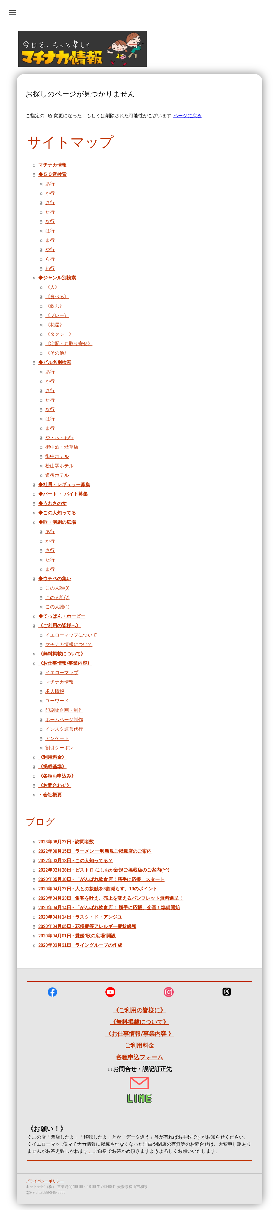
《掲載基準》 (52, 766)
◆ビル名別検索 (54, 362)
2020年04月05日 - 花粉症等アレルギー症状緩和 (87, 926)
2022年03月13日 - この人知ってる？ (75, 860)
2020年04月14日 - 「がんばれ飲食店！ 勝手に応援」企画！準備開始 (109, 907)
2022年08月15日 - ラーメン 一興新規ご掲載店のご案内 (95, 851)
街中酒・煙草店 (61, 447)
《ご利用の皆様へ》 (59, 625)
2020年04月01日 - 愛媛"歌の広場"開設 (77, 936)
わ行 (50, 268)
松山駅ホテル (59, 466)
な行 (50, 221)
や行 (50, 249)
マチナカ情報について (68, 644)
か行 (50, 193)
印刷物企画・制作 (64, 710)
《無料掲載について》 (61, 654)
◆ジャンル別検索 (57, 278)
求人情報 (54, 691)
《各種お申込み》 (57, 776)
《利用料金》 (52, 757)
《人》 (52, 287)
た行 (50, 212)
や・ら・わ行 (59, 437)
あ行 (50, 184)
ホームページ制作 (64, 719)
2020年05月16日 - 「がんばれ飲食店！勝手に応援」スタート (101, 879)
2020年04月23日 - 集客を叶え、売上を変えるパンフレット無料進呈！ (110, 898)
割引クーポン (59, 748)
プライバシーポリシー (45, 1181)
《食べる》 (57, 296)
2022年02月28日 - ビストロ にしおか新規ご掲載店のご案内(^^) (103, 870)
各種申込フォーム (139, 1057)
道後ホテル (57, 475)
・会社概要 (50, 795)
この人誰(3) (57, 588)
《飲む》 (54, 306)
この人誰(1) (57, 607)
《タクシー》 (59, 334)
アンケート (57, 738)
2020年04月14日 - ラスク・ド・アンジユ (80, 917)
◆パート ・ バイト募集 (63, 494)
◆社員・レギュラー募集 (64, 484)
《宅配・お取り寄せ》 (68, 343)
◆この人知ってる (57, 513)
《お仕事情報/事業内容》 (65, 663)
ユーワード (57, 701)
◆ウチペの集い (54, 578)
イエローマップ (61, 672)
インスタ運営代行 (64, 729)
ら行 (50, 259)
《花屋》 (54, 325)
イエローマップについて (71, 635)
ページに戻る (187, 116)
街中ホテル (57, 456)
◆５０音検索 (52, 174)
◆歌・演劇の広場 (57, 522)
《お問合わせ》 (54, 785)
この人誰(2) (57, 597)
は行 (50, 231)
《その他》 (57, 353)
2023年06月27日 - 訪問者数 (66, 842)
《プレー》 (57, 315)
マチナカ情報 (52, 165)
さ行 (50, 202)
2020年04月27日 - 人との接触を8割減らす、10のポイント (97, 889)
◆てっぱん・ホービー (61, 616)
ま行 (50, 240)
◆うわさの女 (52, 503)
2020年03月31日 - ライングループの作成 (80, 945)
